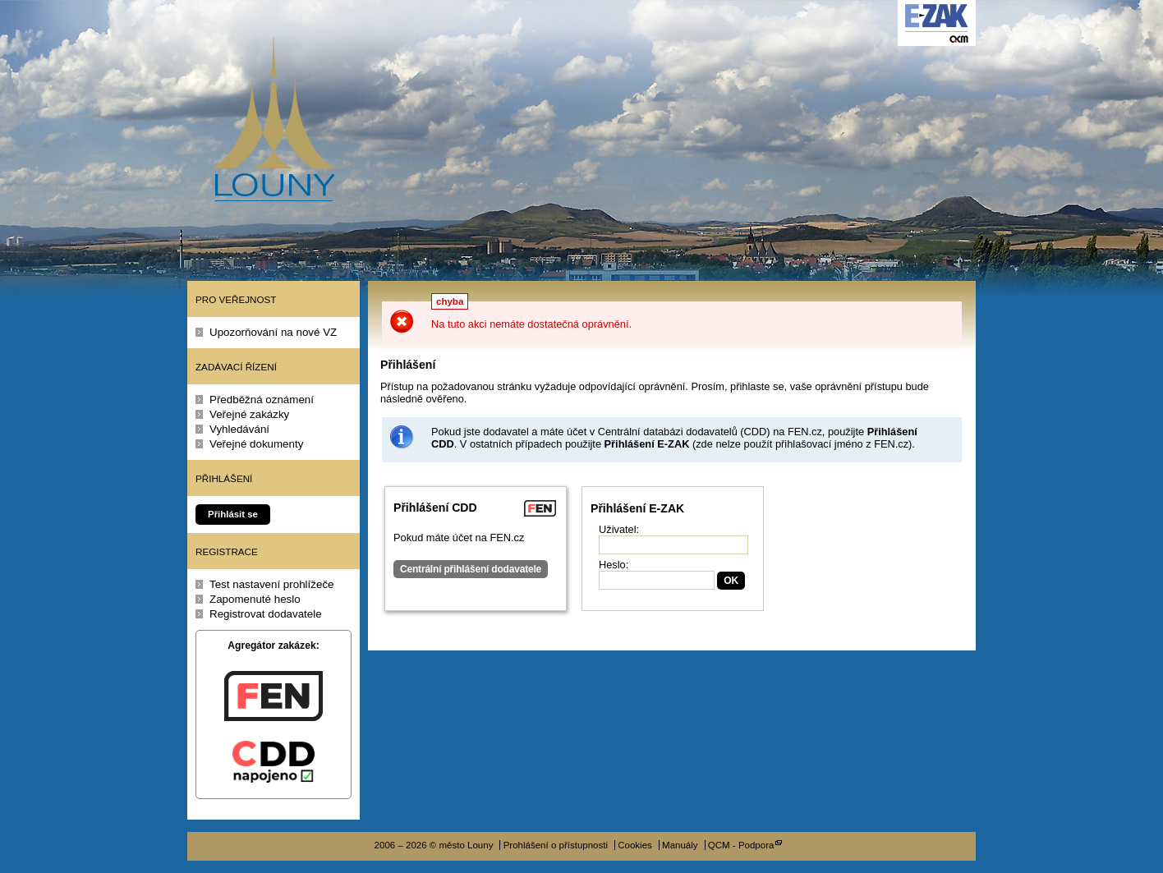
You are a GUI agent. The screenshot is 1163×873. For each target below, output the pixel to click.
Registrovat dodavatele (265, 614)
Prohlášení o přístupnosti (555, 845)
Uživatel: (619, 529)
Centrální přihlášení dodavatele (470, 569)
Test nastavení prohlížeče (271, 584)
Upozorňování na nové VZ (273, 332)
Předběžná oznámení (261, 399)
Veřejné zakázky (249, 414)
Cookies (635, 845)
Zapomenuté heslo (255, 599)
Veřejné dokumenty (256, 444)
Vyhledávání (239, 429)
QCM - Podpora (741, 845)
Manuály (680, 845)
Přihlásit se (233, 514)
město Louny (273, 119)
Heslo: (613, 564)
